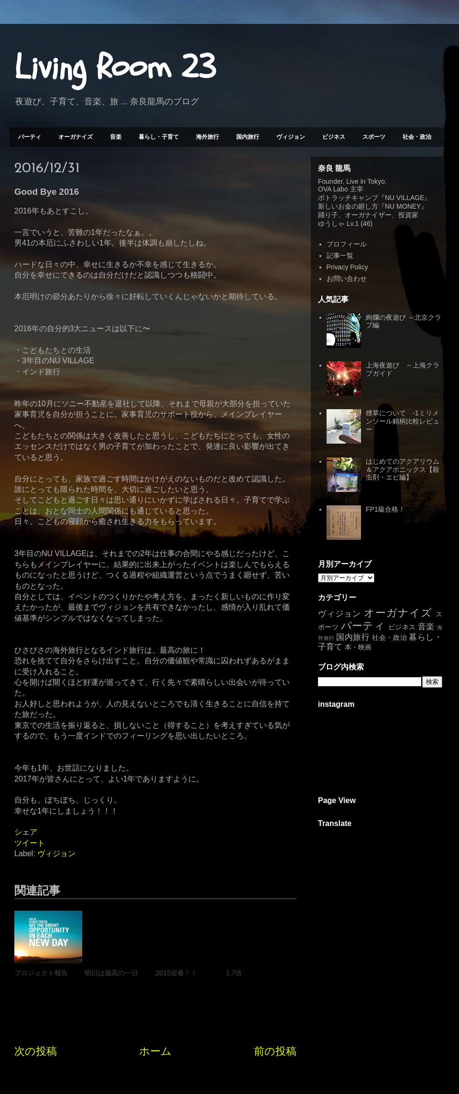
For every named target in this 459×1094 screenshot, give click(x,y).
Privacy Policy (347, 267)
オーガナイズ (75, 137)
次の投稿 (35, 1051)
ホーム (155, 1051)
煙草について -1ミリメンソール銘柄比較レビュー (402, 421)
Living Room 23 (115, 67)
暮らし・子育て (159, 137)
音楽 (115, 137)
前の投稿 (275, 1051)
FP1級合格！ (385, 509)
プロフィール (347, 244)
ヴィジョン (290, 137)
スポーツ (373, 137)
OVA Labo (333, 189)
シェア (25, 832)
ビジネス (333, 137)
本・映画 (358, 647)
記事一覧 (340, 255)
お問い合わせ (347, 278)
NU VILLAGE (404, 197)
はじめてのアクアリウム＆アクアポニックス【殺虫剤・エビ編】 (402, 469)
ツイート (29, 843)
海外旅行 (207, 137)
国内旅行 (247, 137)
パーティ (29, 137)
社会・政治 (417, 137)
